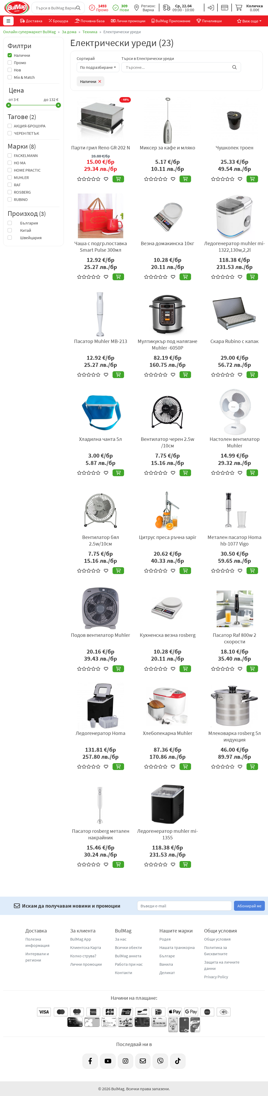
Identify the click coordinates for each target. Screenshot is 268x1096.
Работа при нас (129, 964)
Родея (165, 939)
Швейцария (28, 237)
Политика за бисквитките (215, 950)
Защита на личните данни (221, 965)
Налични (22, 55)
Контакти (123, 972)
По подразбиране (96, 67)
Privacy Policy (216, 976)
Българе (167, 955)
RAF (17, 184)
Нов (17, 69)
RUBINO (21, 199)
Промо (20, 62)
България (26, 223)
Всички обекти (128, 947)
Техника (89, 31)
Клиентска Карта (85, 947)
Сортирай (86, 58)
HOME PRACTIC (27, 170)
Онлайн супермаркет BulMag (29, 31)
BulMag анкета (128, 955)
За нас (120, 939)
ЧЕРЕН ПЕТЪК (26, 133)
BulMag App (80, 939)
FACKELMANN (26, 155)
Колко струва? (83, 955)
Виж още (247, 21)
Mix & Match (24, 77)
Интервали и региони (37, 957)
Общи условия (217, 939)
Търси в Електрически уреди (147, 58)
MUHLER (21, 177)
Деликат (167, 972)
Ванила (166, 964)
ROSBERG (22, 192)
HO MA (20, 162)
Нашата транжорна (177, 947)
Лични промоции (86, 964)
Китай (22, 230)
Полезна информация (37, 942)
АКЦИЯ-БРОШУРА (30, 125)
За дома (69, 31)
